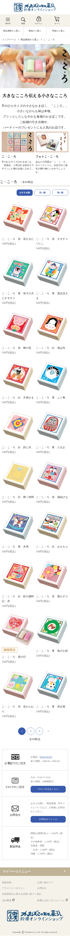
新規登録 (6, 883)
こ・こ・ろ (49, 39)
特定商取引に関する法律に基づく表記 (21, 894)
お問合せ (41, 888)
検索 (23, 23)
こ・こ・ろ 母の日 (14, 657)
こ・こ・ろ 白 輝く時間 (18, 497)
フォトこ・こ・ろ (47, 156)
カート (57, 23)
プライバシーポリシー (13, 888)
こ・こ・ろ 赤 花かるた (18, 239)
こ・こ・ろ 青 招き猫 (50, 707)
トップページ (9, 39)
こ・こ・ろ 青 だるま (50, 447)
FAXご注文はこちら (48, 789)
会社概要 (6, 900)
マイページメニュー (16, 871)
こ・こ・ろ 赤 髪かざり (52, 596)
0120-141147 (46, 757)
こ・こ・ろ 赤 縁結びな (52, 497)
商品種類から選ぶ (30, 39)
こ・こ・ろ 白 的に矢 (16, 447)
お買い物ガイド (45, 883)
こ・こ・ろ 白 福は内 (50, 348)
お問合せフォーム (48, 819)
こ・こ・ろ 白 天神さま (18, 398)
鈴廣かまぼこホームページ (51, 900)
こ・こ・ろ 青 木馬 (15, 547)
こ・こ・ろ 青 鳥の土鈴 (52, 651)
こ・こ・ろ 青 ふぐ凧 (50, 398)
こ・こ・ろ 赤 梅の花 (16, 348)
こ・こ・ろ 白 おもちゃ (52, 547)
